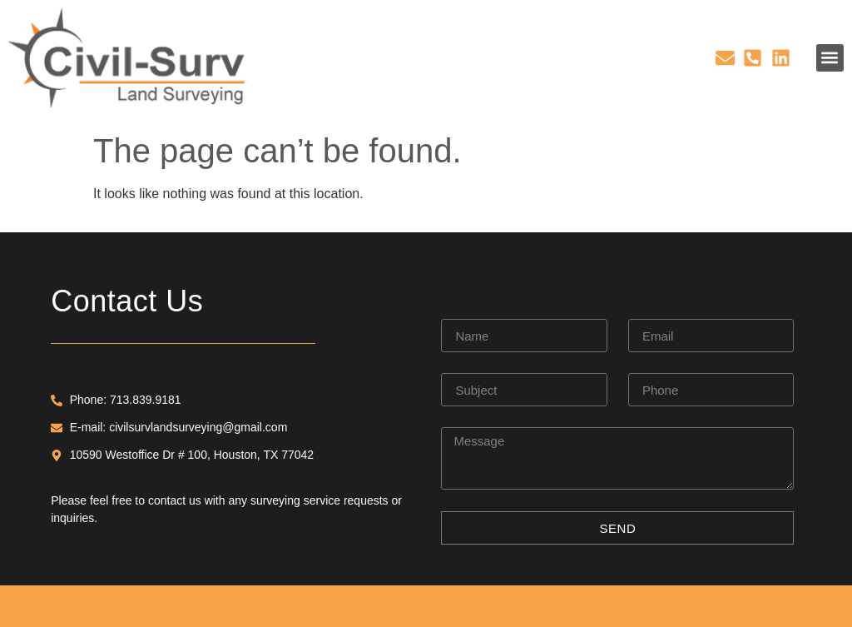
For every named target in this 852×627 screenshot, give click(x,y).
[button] (830, 58)
